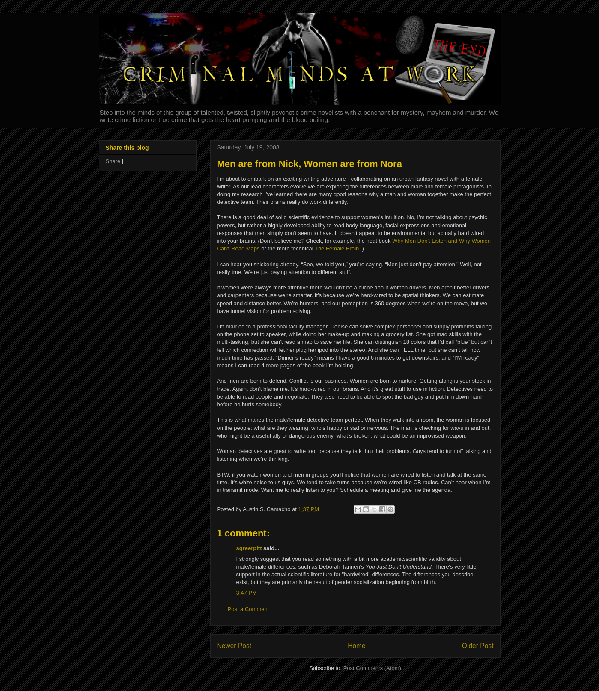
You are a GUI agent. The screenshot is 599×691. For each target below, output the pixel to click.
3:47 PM (246, 593)
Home (357, 645)
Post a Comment (248, 609)
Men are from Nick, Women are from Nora (309, 163)
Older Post (478, 645)
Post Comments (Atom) (372, 668)
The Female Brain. (338, 248)
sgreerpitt (249, 548)
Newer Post (234, 645)
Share (113, 161)
